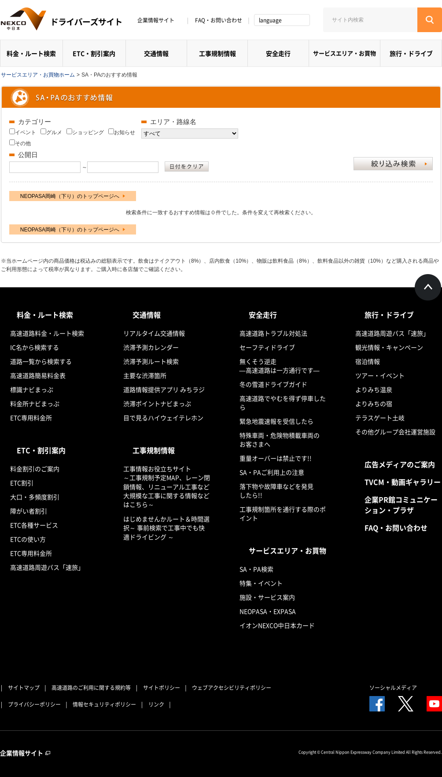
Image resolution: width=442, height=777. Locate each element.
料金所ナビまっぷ (34, 403)
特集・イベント (261, 583)
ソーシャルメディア (393, 688)
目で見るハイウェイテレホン (163, 417)
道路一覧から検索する (41, 361)
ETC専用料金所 (31, 417)
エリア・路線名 (173, 121)
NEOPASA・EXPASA (267, 611)
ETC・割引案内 (94, 53)
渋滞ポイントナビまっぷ (157, 403)
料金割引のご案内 (34, 468)
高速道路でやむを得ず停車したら (282, 402)
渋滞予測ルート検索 (151, 361)
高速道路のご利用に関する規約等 (91, 688)
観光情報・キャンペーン (389, 347)
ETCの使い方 (28, 539)
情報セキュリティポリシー (104, 704)
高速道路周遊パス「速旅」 (47, 567)
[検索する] (429, 19)
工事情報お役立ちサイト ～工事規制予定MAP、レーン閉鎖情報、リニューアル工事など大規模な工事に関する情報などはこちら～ (166, 486)
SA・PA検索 (256, 568)
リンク (156, 704)
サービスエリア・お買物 (344, 53)
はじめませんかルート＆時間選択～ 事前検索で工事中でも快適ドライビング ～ (166, 527)
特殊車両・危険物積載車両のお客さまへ (279, 439)
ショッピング (88, 132)
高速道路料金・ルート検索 (47, 333)
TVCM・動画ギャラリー (403, 481)
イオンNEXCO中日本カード (277, 625)
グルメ (54, 132)
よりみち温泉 (373, 389)
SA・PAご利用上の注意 (271, 472)
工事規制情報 (217, 53)
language (270, 20)
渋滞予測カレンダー (151, 347)
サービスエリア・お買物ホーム (38, 75)
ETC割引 (21, 482)
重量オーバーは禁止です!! (275, 458)
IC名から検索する (34, 347)
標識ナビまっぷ (31, 389)
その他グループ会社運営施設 (395, 431)
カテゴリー (34, 121)
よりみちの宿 (373, 403)
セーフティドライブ (267, 347)
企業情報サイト (158, 20)
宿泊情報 (367, 361)
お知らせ (124, 132)
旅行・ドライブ (411, 53)
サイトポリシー (161, 688)
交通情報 (156, 53)
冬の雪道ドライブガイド (273, 384)
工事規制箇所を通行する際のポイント (282, 513)
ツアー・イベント (380, 375)
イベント (25, 132)
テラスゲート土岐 (380, 417)
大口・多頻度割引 (34, 496)
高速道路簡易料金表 (38, 375)
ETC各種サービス (34, 524)
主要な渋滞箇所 (144, 375)
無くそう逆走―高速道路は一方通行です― (279, 365)
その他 (23, 143)
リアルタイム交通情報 (154, 333)
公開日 (28, 154)
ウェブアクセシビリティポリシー (231, 688)
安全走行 (278, 53)
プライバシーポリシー (34, 704)
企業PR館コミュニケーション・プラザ (401, 504)
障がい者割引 (28, 510)
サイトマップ (24, 688)
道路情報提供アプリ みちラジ (164, 389)
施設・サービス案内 (267, 597)
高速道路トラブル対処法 (273, 333)
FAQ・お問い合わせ (218, 20)
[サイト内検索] (370, 19)
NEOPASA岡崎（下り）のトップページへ (72, 196)
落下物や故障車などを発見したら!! (276, 490)
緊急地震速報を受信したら (276, 421)
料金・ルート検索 (31, 53)
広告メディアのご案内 (400, 464)
